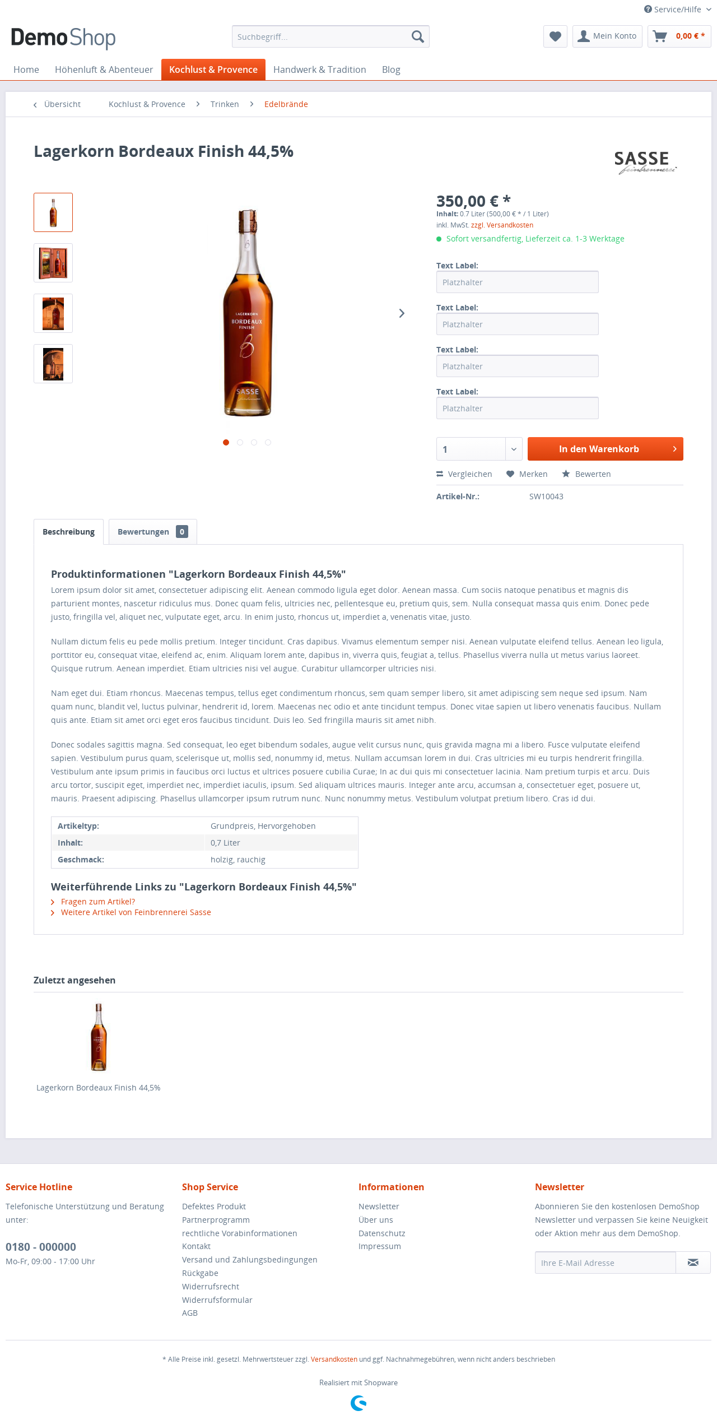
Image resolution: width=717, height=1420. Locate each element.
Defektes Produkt (214, 1206)
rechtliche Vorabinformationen (239, 1233)
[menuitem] (331, 36)
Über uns (375, 1219)
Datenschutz (382, 1233)
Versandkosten (334, 1359)
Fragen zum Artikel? (93, 901)
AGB (190, 1312)
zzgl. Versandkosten (502, 225)
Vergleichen (464, 473)
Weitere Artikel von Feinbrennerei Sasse (131, 912)
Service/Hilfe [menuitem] (674, 9)
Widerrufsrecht (210, 1286)
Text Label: (457, 265)
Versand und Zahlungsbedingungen (250, 1259)
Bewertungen (153, 531)
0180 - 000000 (41, 1247)
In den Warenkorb (618, 447)
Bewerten (586, 473)
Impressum (379, 1246)
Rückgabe (200, 1273)
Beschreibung (69, 531)
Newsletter (378, 1206)
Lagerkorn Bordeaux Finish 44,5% (98, 1087)
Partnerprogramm (216, 1219)
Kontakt (196, 1246)
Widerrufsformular (217, 1299)
